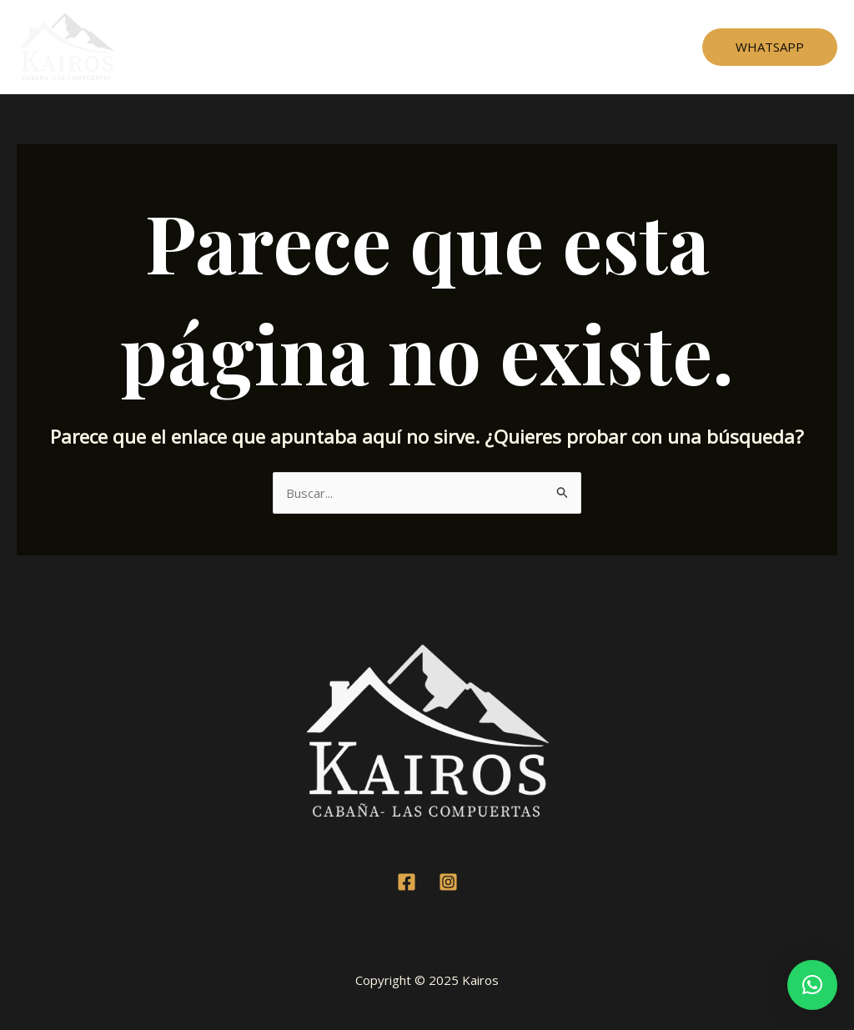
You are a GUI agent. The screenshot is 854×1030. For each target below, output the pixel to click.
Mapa (545, 46)
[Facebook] (406, 882)
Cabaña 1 (304, 46)
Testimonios (469, 46)
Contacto (612, 46)
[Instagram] (448, 882)
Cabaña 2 (381, 46)
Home (235, 46)
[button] (812, 985)
